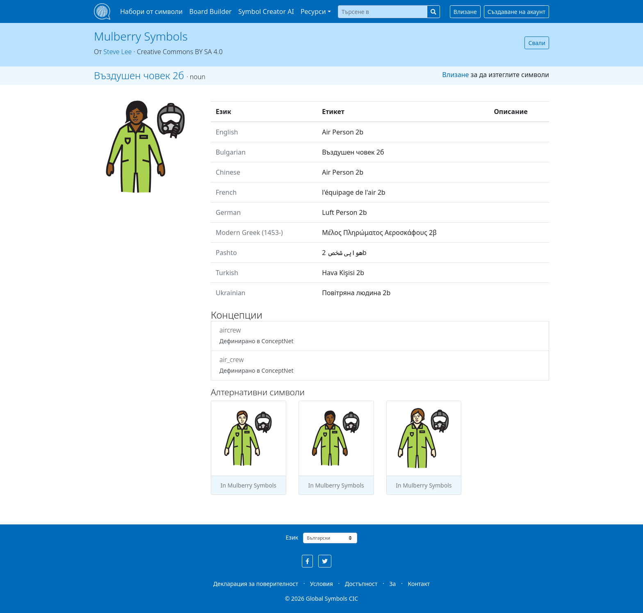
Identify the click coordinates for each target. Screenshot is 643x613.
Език (292, 537)
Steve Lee (117, 51)
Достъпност (361, 584)
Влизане (465, 12)
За (393, 584)
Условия (321, 584)
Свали (536, 43)
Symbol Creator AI (266, 11)
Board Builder (210, 11)
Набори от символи (151, 11)
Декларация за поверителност (255, 584)
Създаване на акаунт (516, 12)
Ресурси (313, 11)
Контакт (419, 584)
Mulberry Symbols (141, 36)
